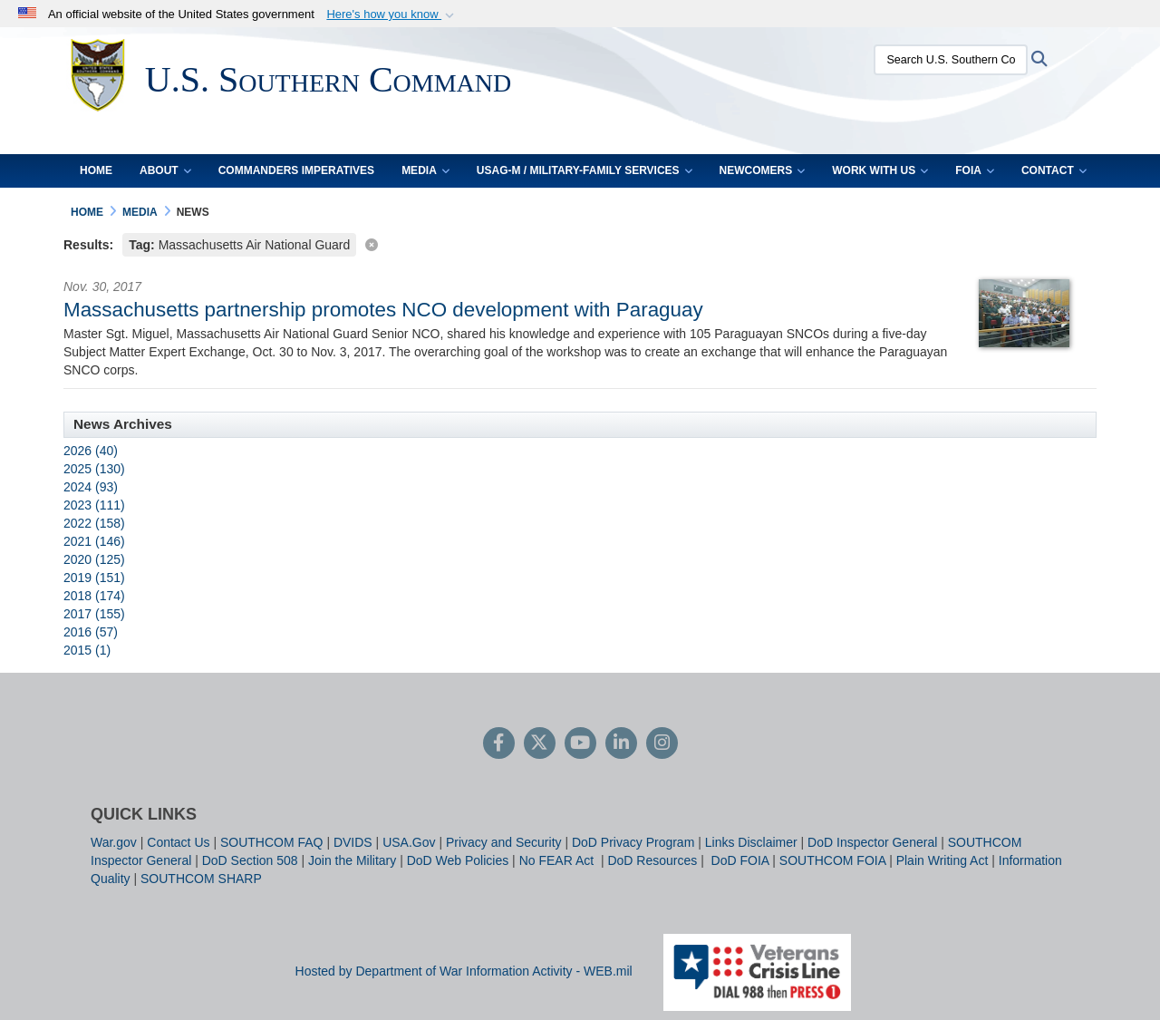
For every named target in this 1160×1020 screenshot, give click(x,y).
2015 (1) (87, 650)
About (165, 170)
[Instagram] (662, 744)
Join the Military (352, 860)
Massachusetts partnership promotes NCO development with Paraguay (383, 309)
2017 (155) (94, 614)
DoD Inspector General (872, 842)
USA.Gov (408, 842)
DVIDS (353, 842)
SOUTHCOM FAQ (272, 842)
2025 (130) (94, 468)
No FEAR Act (558, 860)
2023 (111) (94, 505)
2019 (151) (94, 577)
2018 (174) (94, 595)
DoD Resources (652, 860)
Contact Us (178, 842)
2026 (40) (90, 450)
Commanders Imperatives (296, 170)
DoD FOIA (740, 860)
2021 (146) (94, 541)
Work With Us (880, 170)
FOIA (974, 170)
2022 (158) (94, 523)
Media (425, 170)
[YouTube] (580, 744)
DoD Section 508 (250, 860)
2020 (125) (94, 559)
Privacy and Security (504, 842)
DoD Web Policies (458, 860)
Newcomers (763, 170)
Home (96, 170)
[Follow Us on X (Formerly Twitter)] (540, 744)
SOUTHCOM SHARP (201, 878)
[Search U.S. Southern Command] (947, 59)
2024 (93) (90, 487)
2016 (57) (90, 632)
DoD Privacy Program (633, 842)
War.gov (114, 842)
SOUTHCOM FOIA (832, 860)
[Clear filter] (580, 243)
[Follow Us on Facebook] (499, 744)
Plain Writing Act (942, 860)
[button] (392, 14)
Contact (1054, 170)
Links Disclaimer (751, 842)
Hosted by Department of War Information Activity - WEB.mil (464, 971)
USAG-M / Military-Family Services (584, 170)
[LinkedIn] (621, 744)
